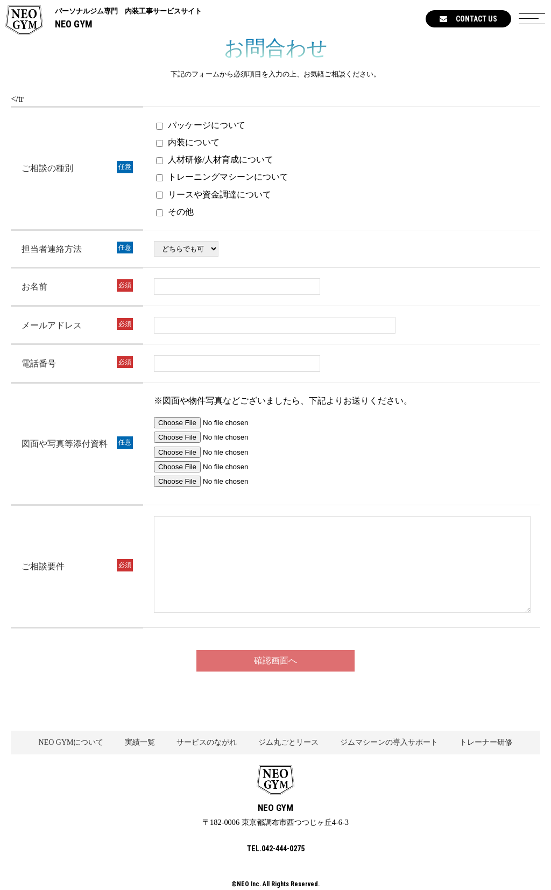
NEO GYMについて (71, 742)
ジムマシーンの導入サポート (389, 742)
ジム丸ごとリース (288, 742)
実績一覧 (140, 742)
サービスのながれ (206, 742)
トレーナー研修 (486, 742)
